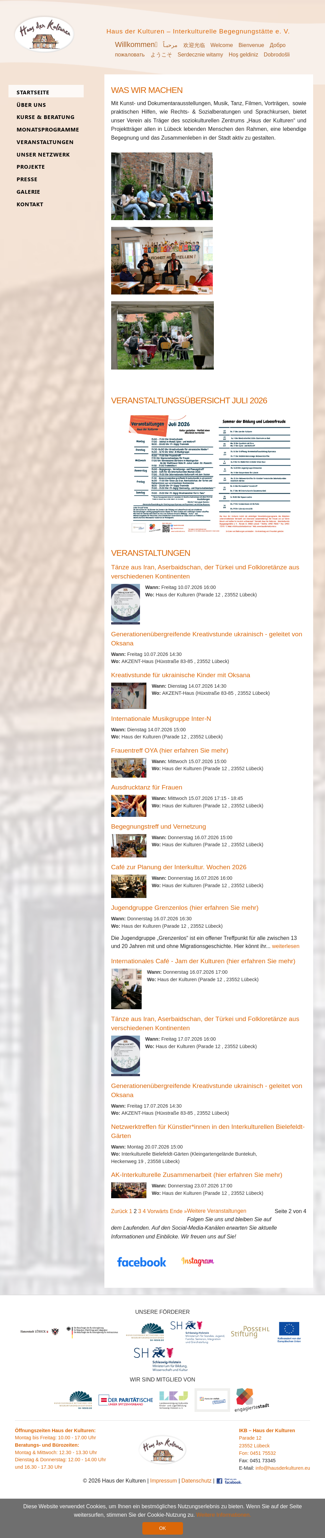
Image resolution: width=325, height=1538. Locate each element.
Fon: (244, 1453)
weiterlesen (286, 946)
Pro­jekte (31, 167)
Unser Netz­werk (43, 154)
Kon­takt (30, 204)
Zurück (119, 1211)
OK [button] (162, 1528)
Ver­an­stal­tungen (45, 142)
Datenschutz (196, 1481)
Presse (27, 179)
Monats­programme (48, 129)
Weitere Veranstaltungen (216, 1211)
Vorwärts (157, 1211)
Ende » (178, 1211)
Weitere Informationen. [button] (223, 1515)
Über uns (31, 105)
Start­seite (33, 92)
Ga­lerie (28, 192)
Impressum (163, 1481)
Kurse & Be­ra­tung (46, 117)
